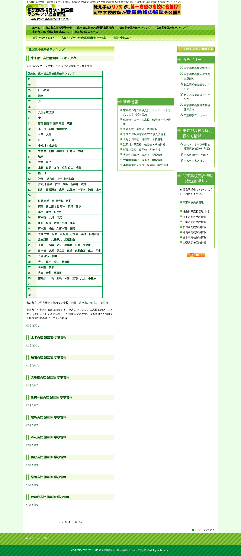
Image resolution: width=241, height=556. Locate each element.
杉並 (57, 184)
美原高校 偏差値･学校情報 (48, 457)
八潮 (40, 256)
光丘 (59, 245)
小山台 (42, 128)
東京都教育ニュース (86, 31)
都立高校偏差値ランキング (135, 27)
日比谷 (42, 90)
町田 (40, 140)
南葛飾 (42, 278)
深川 (40, 189)
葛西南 (42, 267)
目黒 (48, 167)
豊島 (65, 184)
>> (80, 522)
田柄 (48, 261)
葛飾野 (68, 245)
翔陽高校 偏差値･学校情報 (48, 357)
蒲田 (73, 302)
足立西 (60, 250)
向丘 (46, 200)
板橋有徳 (94, 234)
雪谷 (49, 184)
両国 (61, 123)
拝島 (54, 256)
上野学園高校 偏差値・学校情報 (143, 139)
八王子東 (43, 112)
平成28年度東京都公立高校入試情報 (144, 134)
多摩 (51, 267)
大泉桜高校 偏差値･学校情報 (50, 377)
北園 (51, 151)
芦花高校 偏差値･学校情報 (48, 437)
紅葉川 (64, 234)
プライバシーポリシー (40, 538)
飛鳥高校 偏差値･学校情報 (48, 417)
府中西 (42, 217)
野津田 (66, 261)
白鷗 (80, 151)
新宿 (40, 123)
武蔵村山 (69, 239)
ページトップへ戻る (204, 530)
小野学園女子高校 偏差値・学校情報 (145, 165)
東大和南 (68, 178)
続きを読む (33, 325)
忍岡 (72, 228)
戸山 (40, 101)
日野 (70, 206)
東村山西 (80, 250)
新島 (59, 278)
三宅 (75, 278)
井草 (40, 162)
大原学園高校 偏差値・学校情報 (143, 154)
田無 (59, 217)
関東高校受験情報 (193, 202)
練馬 (51, 250)
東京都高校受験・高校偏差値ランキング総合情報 (124, 550)
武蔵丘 (71, 189)
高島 (40, 206)
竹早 (40, 134)
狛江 (70, 167)
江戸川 (42, 184)
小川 (51, 217)
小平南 (81, 189)
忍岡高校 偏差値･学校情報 (48, 477)
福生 (51, 228)
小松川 (42, 145)
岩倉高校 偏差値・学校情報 (140, 129)
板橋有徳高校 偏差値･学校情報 (51, 397)
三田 (46, 140)
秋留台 (104, 302)
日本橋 (42, 250)
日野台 (71, 151)
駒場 (51, 128)
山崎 (77, 245)
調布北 (60, 151)
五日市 (58, 272)
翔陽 (90, 189)
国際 (55, 123)
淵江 (56, 261)
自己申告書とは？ (123, 37)
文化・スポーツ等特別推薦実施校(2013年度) (84, 37)
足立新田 (43, 239)
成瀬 (83, 184)
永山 (90, 250)
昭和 (64, 167)
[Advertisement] (70, 515)
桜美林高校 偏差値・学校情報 (141, 149)
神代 (40, 178)
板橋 (51, 245)
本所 (40, 211)
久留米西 (61, 228)
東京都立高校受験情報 (58, 27)
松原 (48, 223)
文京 (56, 167)
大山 (40, 261)
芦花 (68, 200)
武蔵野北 (61, 128)
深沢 (46, 256)
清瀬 (78, 167)
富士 (54, 140)
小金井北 (52, 145)
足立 (54, 234)
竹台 (46, 234)
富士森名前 (52, 206)
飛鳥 (72, 223)
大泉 (48, 134)
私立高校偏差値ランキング (172, 27)
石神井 (74, 184)
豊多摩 (42, 151)
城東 (40, 156)
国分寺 (48, 123)
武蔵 (69, 123)
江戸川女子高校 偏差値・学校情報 (144, 144)
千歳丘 (42, 245)
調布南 (51, 178)
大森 (40, 272)
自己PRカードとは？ (43, 37)
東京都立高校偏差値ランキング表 (53, 58)
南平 (48, 162)
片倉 (56, 223)
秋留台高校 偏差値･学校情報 (50, 497)
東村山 (94, 302)
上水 (98, 189)
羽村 (98, 250)
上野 (40, 167)
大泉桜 (87, 245)
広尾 (61, 189)
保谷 (78, 206)
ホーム (36, 27)
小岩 (64, 223)
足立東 (83, 302)
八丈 (82, 278)
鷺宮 (48, 211)
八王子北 (56, 239)
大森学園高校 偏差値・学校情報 (143, 159)
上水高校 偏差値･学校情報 (48, 337)
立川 (52, 112)
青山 (40, 117)
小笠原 (92, 278)
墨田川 (42, 173)
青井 (48, 272)
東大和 (59, 200)
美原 (83, 234)
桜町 (40, 223)
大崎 (40, 234)
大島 (51, 278)
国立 (40, 95)
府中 (62, 206)
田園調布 (51, 189)
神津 (67, 278)
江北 (40, 200)
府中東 (42, 228)
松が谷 (58, 211)
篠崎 (69, 250)
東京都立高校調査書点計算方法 (50, 31)
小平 (60, 178)
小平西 (74, 234)
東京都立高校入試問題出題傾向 (95, 27)
